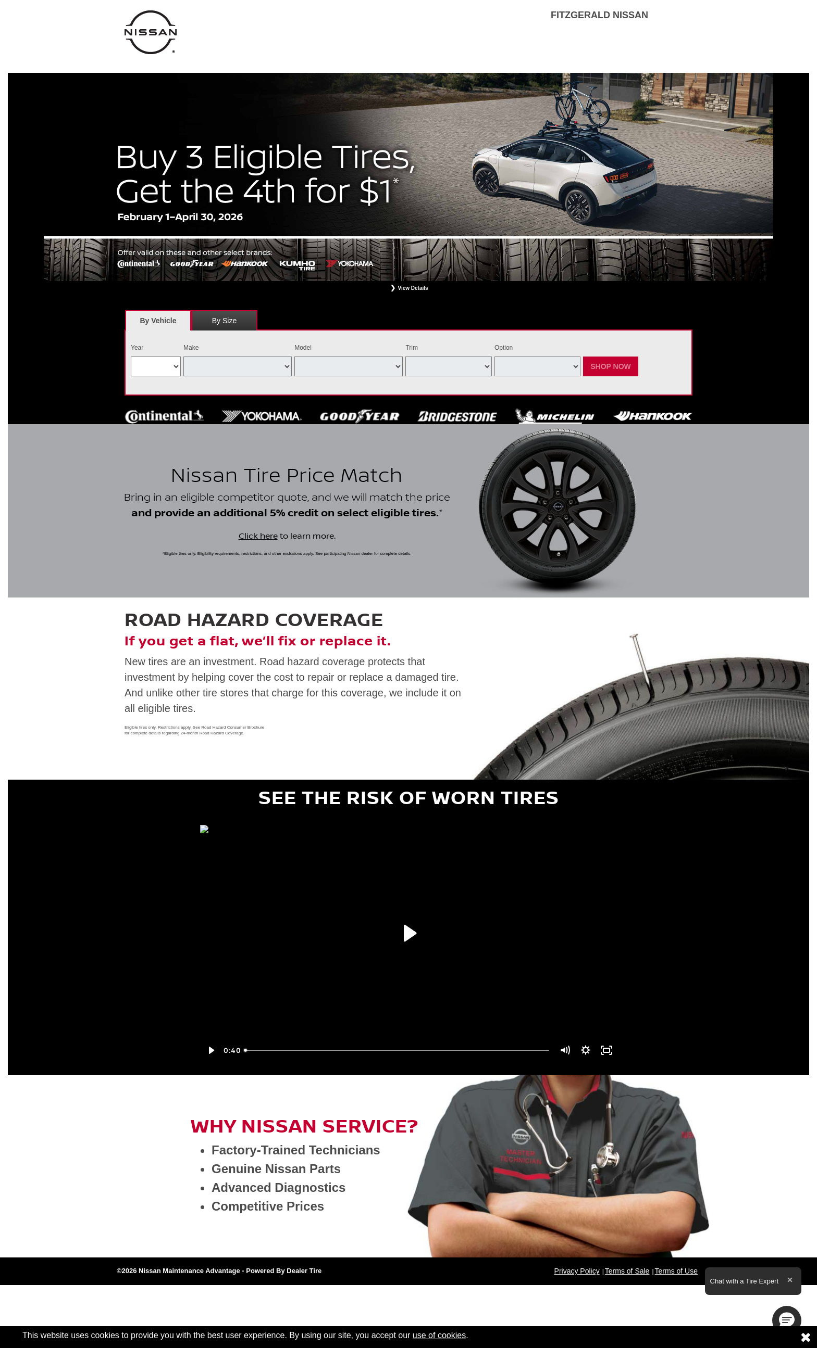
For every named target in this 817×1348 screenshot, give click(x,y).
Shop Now (610, 366)
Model (303, 347)
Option (503, 347)
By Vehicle (158, 323)
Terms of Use (676, 1271)
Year (137, 347)
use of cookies (439, 1335)
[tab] (158, 320)
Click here (258, 536)
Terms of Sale (627, 1271)
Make (191, 347)
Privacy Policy (577, 1271)
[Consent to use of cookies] (805, 1337)
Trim (411, 347)
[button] (786, 1320)
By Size (224, 320)
